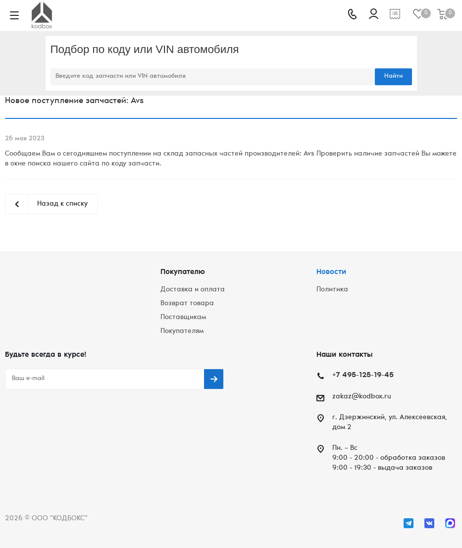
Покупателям (182, 331)
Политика (332, 289)
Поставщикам (183, 317)
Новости (331, 272)
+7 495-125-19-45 (363, 375)
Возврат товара (187, 303)
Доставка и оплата (192, 289)
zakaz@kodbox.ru (361, 396)
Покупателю (182, 272)
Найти (393, 76)
